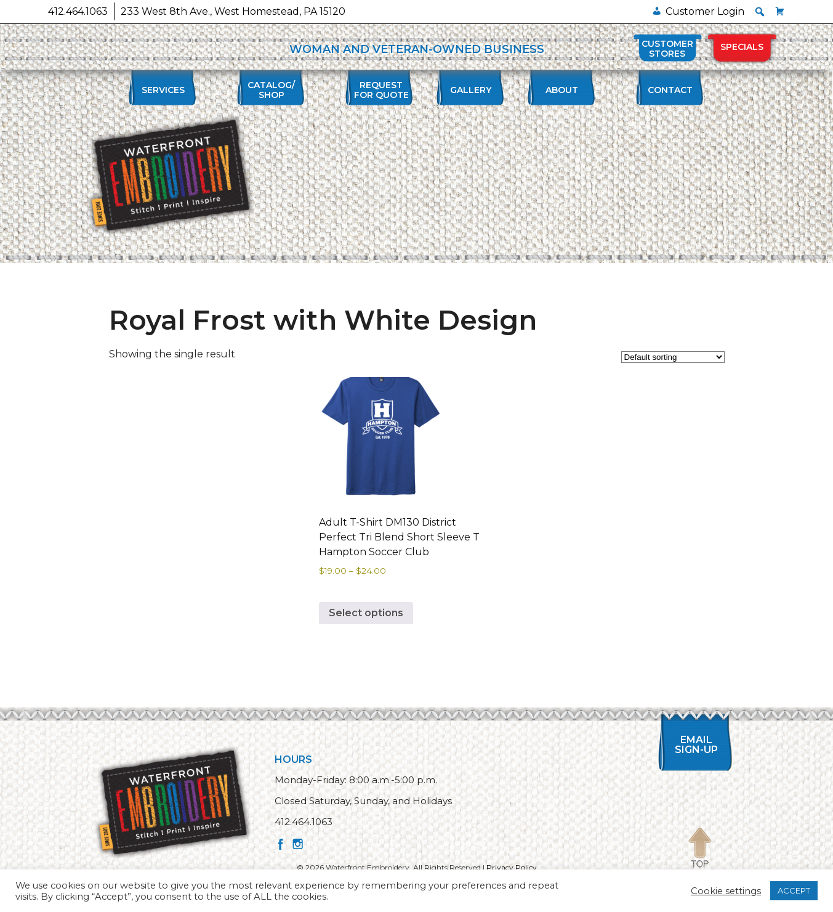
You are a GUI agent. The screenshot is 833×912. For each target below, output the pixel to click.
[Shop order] (673, 357)
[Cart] (780, 11)
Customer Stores (667, 48)
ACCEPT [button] (794, 890)
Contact (670, 90)
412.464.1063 (78, 11)
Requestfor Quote (381, 89)
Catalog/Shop (271, 89)
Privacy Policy (511, 867)
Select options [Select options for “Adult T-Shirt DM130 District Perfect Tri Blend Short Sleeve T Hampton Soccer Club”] (366, 613)
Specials (741, 46)
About (561, 90)
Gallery (470, 90)
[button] (760, 11)
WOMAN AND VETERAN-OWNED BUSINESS (416, 49)
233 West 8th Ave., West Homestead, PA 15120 (233, 11)
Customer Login (705, 11)
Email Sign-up (700, 744)
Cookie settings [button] (726, 891)
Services (163, 90)
